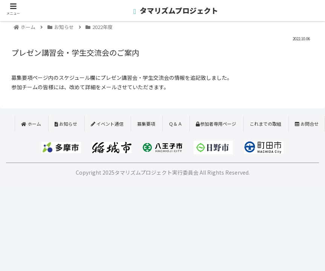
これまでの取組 (265, 123)
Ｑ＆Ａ (175, 123)
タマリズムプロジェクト (178, 10)
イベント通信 (107, 123)
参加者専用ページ (216, 123)
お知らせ (66, 123)
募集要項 (146, 123)
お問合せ (307, 123)
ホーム (31, 123)
